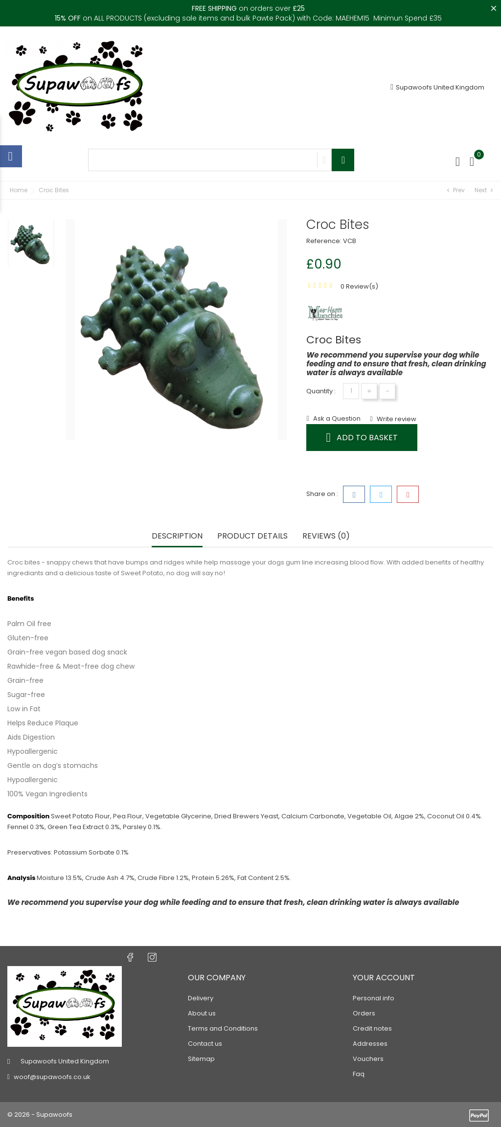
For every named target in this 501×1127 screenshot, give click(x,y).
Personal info (373, 998)
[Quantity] (351, 391)
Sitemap (201, 1058)
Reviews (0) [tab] (326, 536)
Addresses (370, 1043)
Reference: (324, 241)
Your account (384, 977)
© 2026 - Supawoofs (39, 1114)
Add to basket (362, 437)
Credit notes (372, 1028)
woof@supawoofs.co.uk (52, 1077)
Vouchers (368, 1058)
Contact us (205, 1043)
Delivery (200, 998)
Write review (395, 419)
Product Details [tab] (252, 536)
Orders (364, 1013)
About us (202, 1013)
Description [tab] (177, 536)
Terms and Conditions (223, 1028)
